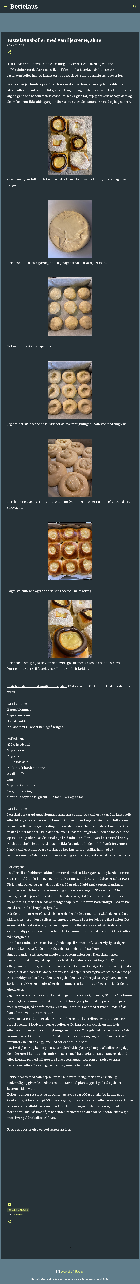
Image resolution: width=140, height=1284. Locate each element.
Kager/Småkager (18, 1210)
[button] (9, 52)
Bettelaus (24, 6)
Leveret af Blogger (70, 1271)
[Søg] (43, 6)
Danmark (18, 1214)
